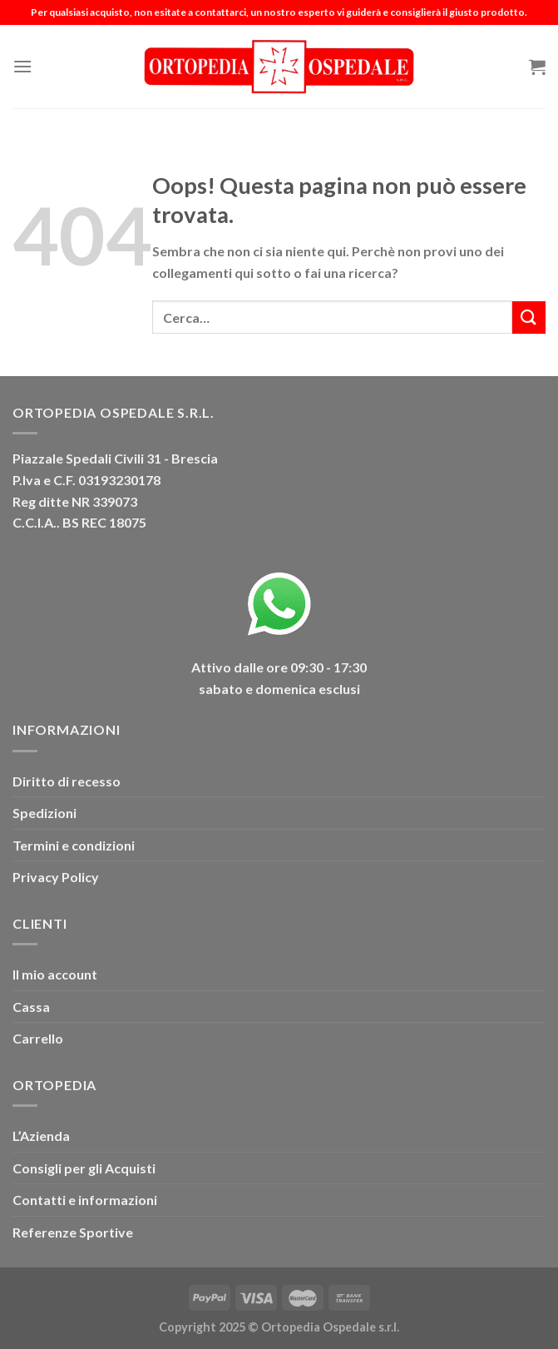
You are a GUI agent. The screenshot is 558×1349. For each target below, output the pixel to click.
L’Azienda (41, 1135)
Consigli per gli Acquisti (84, 1168)
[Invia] (529, 317)
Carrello (37, 1038)
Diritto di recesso (66, 781)
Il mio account (54, 974)
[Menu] (22, 66)
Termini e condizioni (73, 845)
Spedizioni (44, 813)
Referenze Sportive (72, 1232)
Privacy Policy (55, 877)
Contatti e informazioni (84, 1200)
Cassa (31, 1006)
